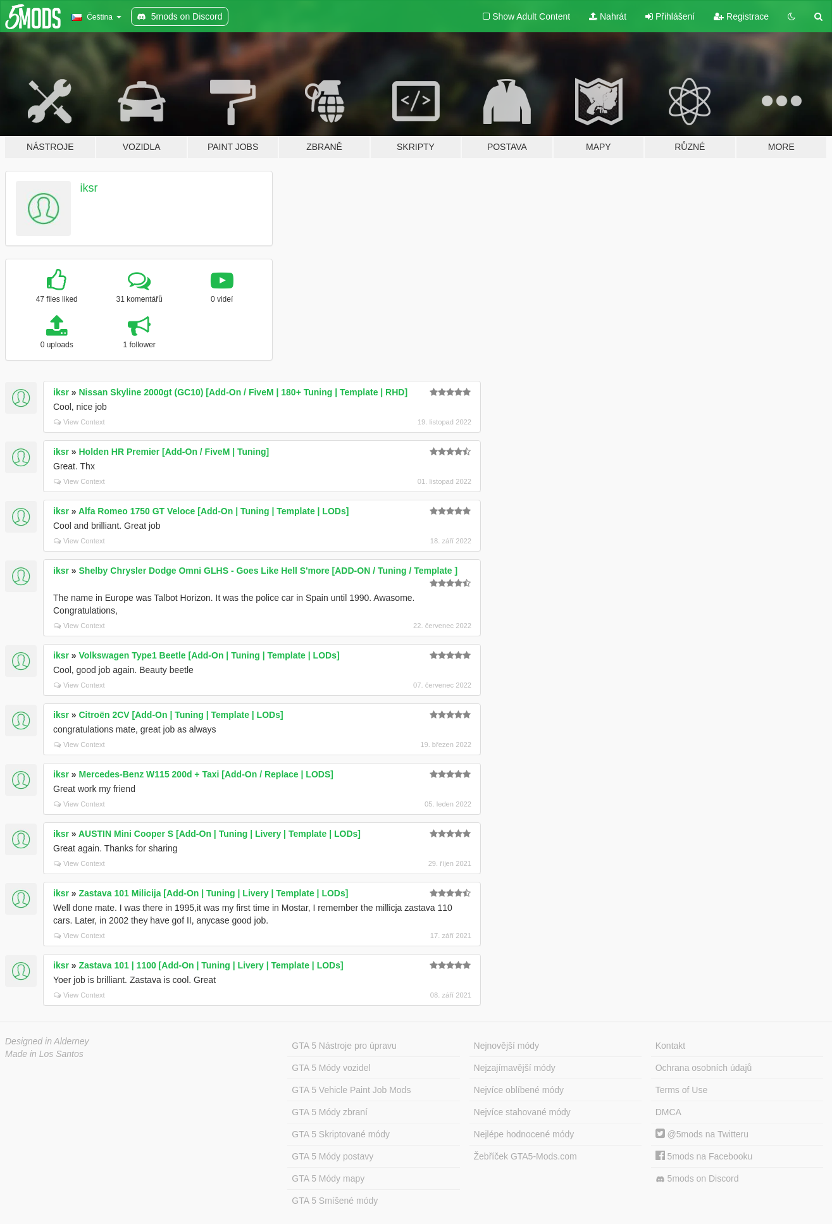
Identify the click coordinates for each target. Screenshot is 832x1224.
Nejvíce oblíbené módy (519, 1090)
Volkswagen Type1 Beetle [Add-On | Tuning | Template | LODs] (209, 655)
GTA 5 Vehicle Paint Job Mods (351, 1090)
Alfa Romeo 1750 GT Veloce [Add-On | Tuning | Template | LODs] (213, 511)
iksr (89, 188)
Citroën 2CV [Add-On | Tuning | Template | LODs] (181, 715)
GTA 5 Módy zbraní (330, 1112)
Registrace (741, 16)
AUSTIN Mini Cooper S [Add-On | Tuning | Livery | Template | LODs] (219, 834)
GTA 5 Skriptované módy (341, 1134)
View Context (79, 422)
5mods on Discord (697, 1178)
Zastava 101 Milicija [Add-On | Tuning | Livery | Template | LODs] (214, 893)
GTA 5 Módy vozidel (331, 1068)
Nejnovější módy (507, 1046)
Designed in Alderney (47, 1041)
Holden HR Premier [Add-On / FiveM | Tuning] (174, 452)
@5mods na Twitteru (701, 1134)
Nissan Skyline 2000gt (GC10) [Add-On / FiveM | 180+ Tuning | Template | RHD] (243, 392)
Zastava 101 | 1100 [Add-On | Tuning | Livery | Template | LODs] (211, 965)
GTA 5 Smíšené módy (335, 1201)
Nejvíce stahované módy (522, 1112)
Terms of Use (681, 1090)
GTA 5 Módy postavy (332, 1156)
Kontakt (670, 1046)
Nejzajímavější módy (515, 1068)
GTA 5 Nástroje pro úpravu (344, 1046)
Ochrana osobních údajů (703, 1068)
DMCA (668, 1112)
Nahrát (607, 16)
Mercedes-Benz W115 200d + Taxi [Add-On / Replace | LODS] (206, 774)
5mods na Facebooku (704, 1156)
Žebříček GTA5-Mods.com (525, 1156)
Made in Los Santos (44, 1054)
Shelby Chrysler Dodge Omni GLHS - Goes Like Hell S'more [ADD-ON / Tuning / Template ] (268, 571)
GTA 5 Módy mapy (328, 1178)
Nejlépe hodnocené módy (524, 1134)
